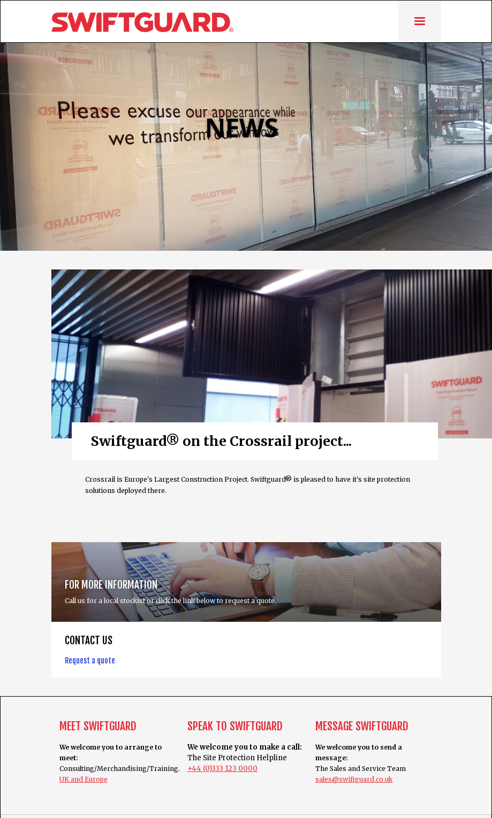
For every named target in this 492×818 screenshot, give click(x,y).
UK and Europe (83, 779)
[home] (142, 22)
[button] (419, 21)
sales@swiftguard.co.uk (353, 779)
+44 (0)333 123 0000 (222, 768)
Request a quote (90, 660)
